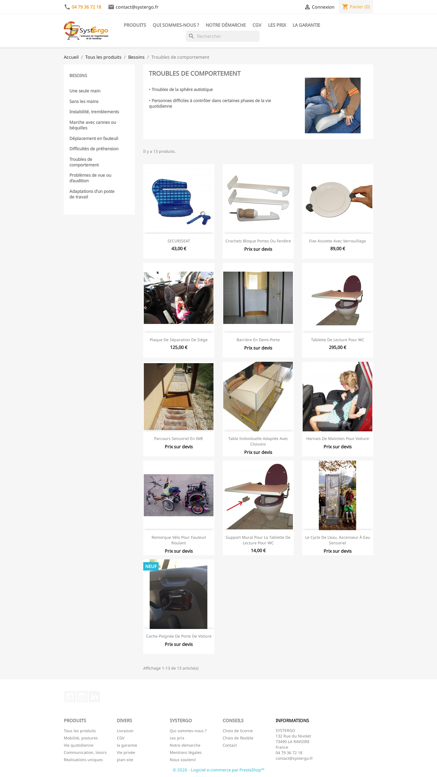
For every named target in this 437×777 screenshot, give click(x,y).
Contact (230, 745)
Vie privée (126, 752)
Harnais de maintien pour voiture (337, 438)
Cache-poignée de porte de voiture (179, 636)
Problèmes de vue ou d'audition (90, 177)
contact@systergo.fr (137, 7)
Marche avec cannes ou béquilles (92, 125)
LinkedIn (94, 696)
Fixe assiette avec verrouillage (337, 241)
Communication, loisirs (85, 752)
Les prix (277, 25)
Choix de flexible (238, 738)
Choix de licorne (238, 730)
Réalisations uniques (83, 759)
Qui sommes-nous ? (176, 25)
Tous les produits (80, 730)
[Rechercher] (222, 36)
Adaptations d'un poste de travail (92, 194)
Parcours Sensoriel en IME (178, 438)
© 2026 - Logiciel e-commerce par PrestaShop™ (218, 770)
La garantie (306, 25)
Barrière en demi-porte (258, 339)
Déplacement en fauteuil (93, 138)
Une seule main (84, 91)
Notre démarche (226, 25)
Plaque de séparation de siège (179, 339)
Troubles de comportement (84, 162)
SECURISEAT (178, 241)
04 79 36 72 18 (86, 7)
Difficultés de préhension (93, 148)
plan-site (125, 759)
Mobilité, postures (81, 738)
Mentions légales (186, 752)
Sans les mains (83, 101)
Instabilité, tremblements (94, 111)
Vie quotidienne (78, 745)
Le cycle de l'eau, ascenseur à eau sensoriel (337, 540)
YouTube (70, 696)
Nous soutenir (183, 759)
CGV (257, 25)
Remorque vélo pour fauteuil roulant (179, 540)
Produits (135, 25)
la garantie (127, 745)
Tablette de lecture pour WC (337, 339)
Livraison (125, 730)
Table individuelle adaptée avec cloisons (258, 441)
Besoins (78, 75)
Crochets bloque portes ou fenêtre (258, 241)
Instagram (82, 696)
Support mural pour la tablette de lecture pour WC (258, 540)
